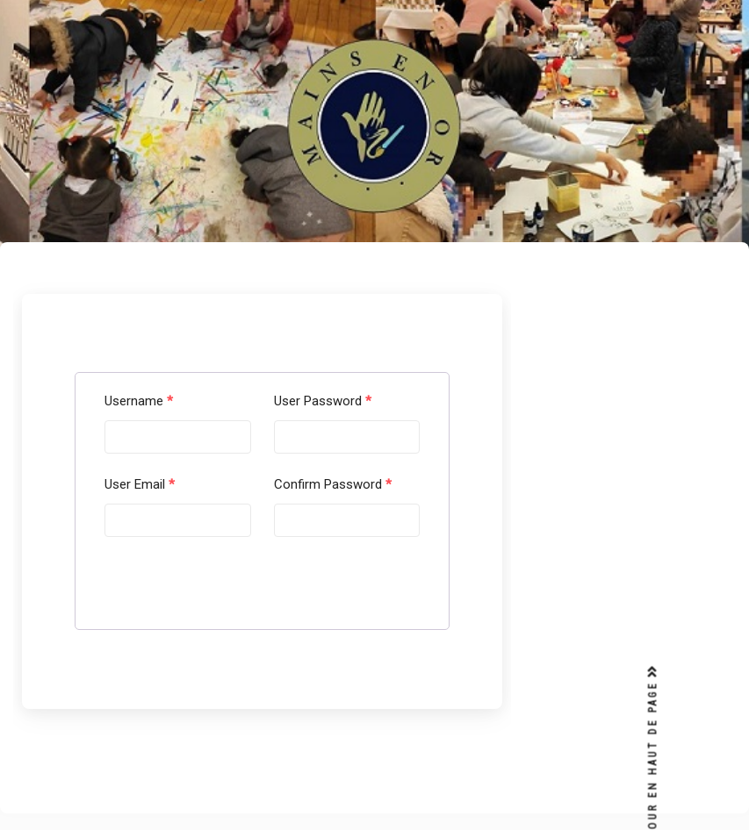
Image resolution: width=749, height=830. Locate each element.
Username (138, 401)
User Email (139, 484)
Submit (148, 592)
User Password (322, 401)
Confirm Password (333, 484)
